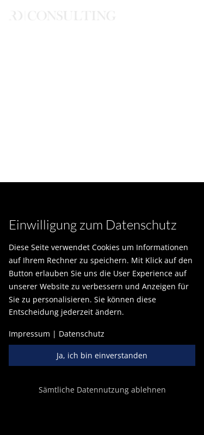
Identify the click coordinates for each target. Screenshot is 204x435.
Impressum (29, 333)
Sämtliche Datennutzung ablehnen (102, 389)
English (83, 29)
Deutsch (35, 29)
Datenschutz (81, 333)
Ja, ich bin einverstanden (102, 355)
